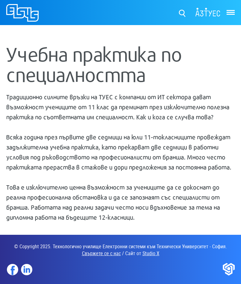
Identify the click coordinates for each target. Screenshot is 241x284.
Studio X (150, 253)
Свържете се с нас (101, 253)
